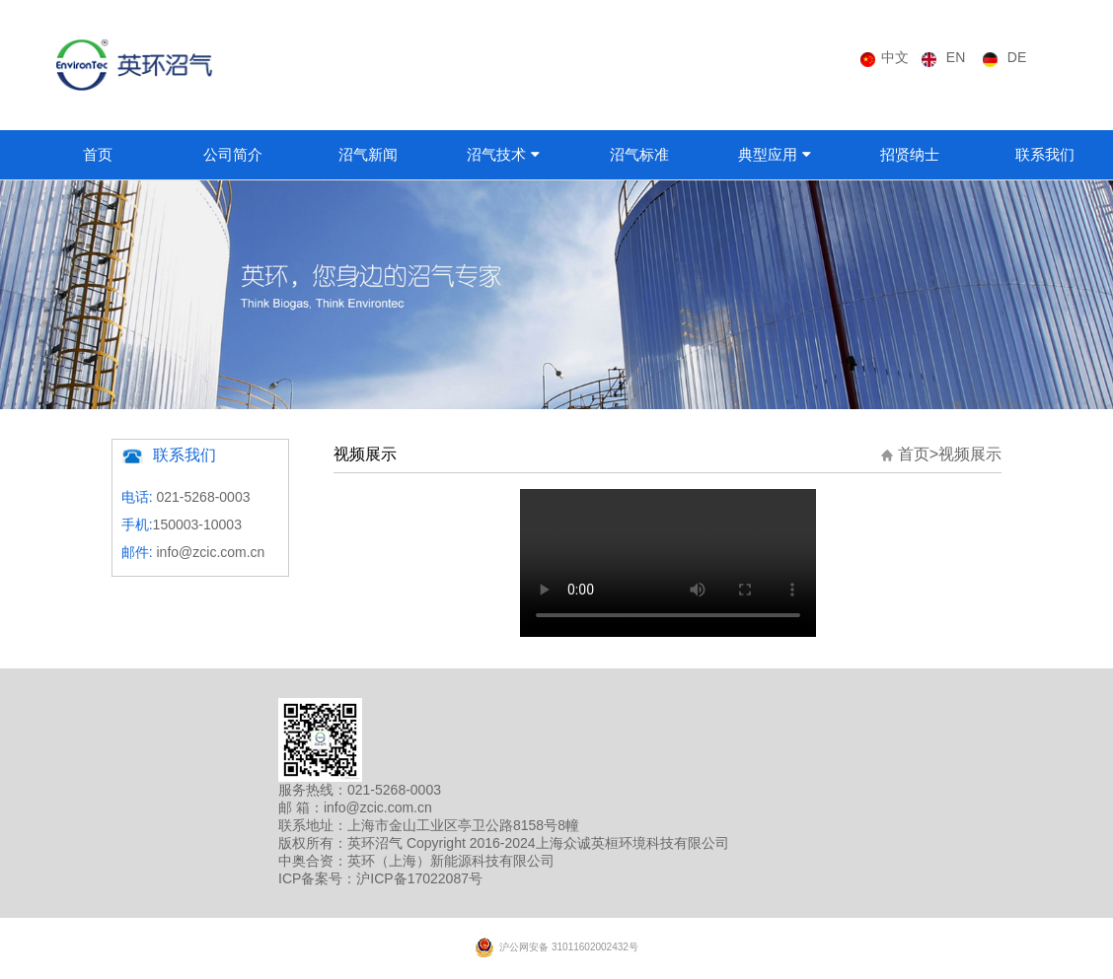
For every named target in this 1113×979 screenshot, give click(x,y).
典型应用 (767, 154)
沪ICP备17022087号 (419, 878)
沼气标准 (639, 154)
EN (955, 57)
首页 (97, 154)
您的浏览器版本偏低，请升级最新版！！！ (668, 563)
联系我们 (1045, 154)
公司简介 (232, 154)
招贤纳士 (909, 154)
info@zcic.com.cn (211, 552)
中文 (895, 57)
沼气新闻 (368, 154)
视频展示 (970, 454)
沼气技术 (496, 154)
